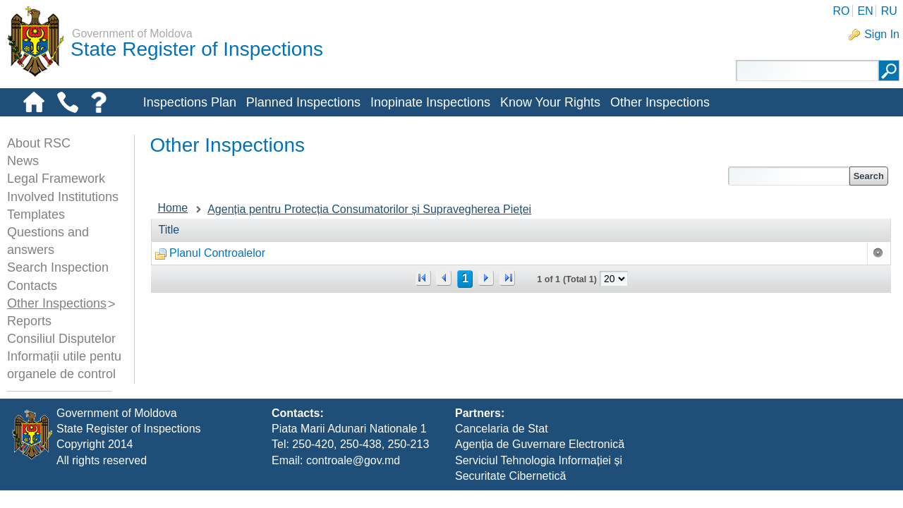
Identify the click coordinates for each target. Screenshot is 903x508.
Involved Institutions (63, 197)
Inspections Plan (189, 102)
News (23, 161)
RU (889, 11)
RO (840, 11)
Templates (36, 214)
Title (169, 230)
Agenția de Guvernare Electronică (539, 462)
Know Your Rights (550, 102)
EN (865, 11)
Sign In (881, 34)
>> (507, 278)
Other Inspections (660, 102)
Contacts (32, 286)
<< (423, 278)
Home (173, 208)
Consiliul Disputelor (61, 339)
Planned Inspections (303, 102)
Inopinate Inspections (430, 102)
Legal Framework (56, 178)
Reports (29, 321)
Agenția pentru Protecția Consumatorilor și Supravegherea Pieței (369, 209)
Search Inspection (58, 267)
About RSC (39, 143)
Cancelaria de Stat (501, 446)
